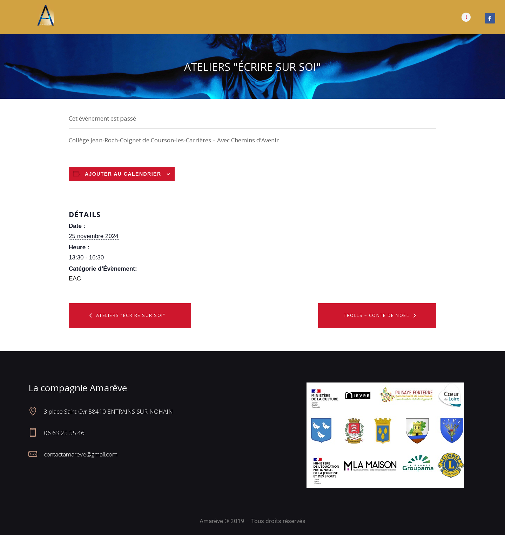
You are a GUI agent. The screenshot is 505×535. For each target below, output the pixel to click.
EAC (75, 278)
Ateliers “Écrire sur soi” (129, 315)
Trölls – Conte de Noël (377, 315)
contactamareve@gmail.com (80, 454)
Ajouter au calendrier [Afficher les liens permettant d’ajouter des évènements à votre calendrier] (123, 174)
